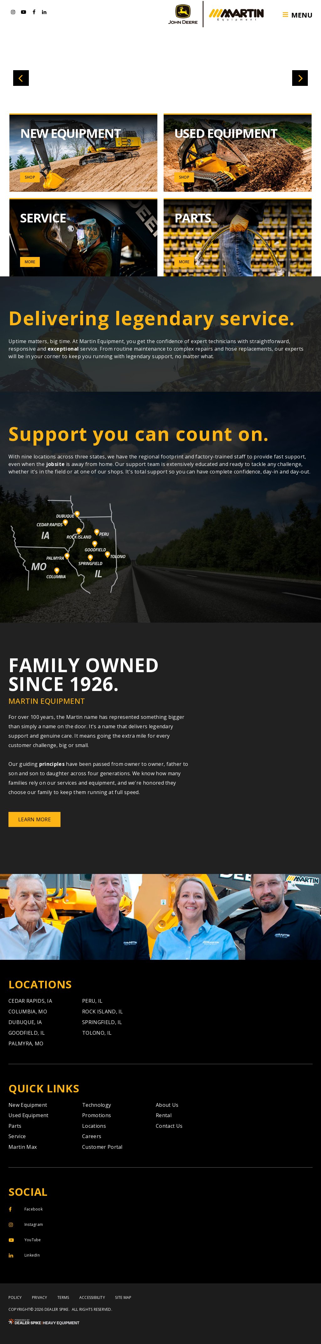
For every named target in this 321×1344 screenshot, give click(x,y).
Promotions (96, 1115)
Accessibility (92, 1298)
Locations (94, 1125)
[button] (21, 78)
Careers (91, 1136)
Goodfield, (26, 1032)
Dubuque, (25, 1022)
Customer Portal (102, 1146)
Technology (96, 1104)
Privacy (39, 1298)
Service (17, 1136)
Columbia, (27, 1011)
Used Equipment (28, 1115)
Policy (15, 1298)
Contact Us (169, 1125)
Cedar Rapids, (30, 1000)
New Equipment (27, 1104)
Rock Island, (102, 1011)
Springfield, (102, 1022)
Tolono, (97, 1032)
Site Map (123, 1298)
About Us (167, 1104)
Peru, (92, 1000)
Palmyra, (26, 1043)
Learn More (34, 819)
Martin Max (22, 1146)
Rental (163, 1115)
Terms (63, 1298)
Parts (15, 1125)
